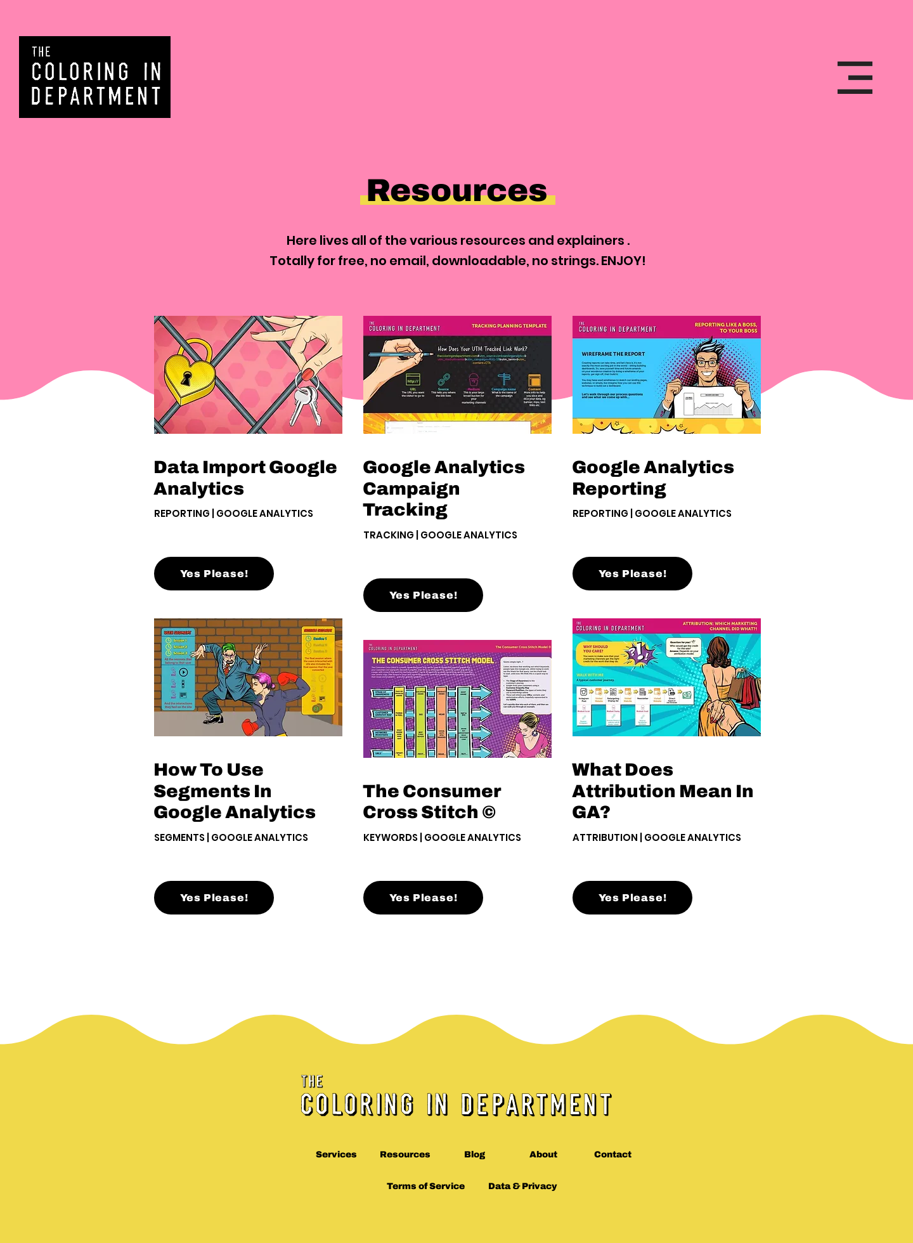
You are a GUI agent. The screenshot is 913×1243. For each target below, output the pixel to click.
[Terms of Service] (426, 1186)
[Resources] (405, 1155)
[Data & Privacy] (523, 1186)
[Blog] (474, 1155)
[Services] (336, 1155)
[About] (543, 1155)
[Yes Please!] (214, 573)
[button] (855, 78)
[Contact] (613, 1155)
